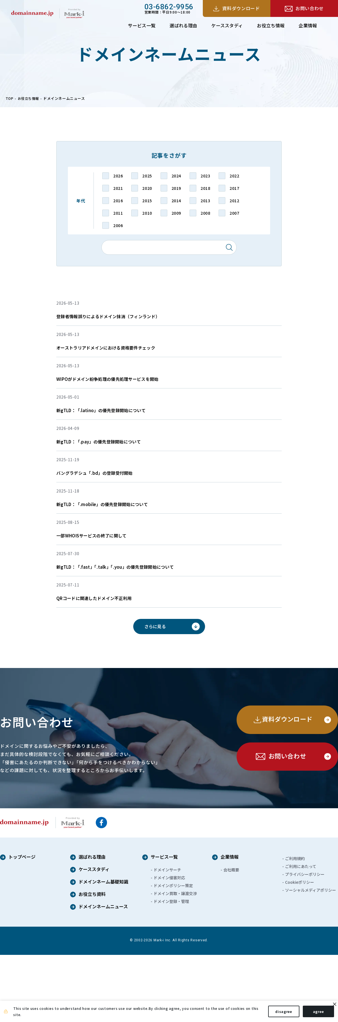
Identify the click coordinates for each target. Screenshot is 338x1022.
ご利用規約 (295, 925)
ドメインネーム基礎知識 (103, 949)
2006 (118, 225)
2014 (176, 200)
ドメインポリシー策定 (173, 952)
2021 (118, 188)
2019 (176, 188)
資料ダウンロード (241, 8)
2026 (118, 176)
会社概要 (231, 937)
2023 (205, 176)
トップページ (21, 924)
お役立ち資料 (92, 961)
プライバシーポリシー (304, 941)
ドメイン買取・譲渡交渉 (175, 960)
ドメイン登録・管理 (171, 968)
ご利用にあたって (300, 933)
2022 (234, 176)
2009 (176, 213)
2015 (147, 200)
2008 (205, 213)
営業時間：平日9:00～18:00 (169, 8)
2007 (234, 213)
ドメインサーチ (167, 937)
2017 (234, 188)
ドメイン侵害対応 (169, 945)
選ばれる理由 (183, 25)
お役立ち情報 (270, 25)
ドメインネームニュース (103, 974)
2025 (147, 176)
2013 (205, 200)
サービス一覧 (141, 25)
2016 (118, 200)
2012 (234, 200)
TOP (10, 98)
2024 (176, 176)
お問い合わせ (309, 8)
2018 (205, 188)
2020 (147, 188)
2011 (118, 213)
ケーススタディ (227, 25)
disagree (278, 1013)
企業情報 (308, 25)
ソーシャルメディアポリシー (310, 957)
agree (313, 1013)
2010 (147, 213)
